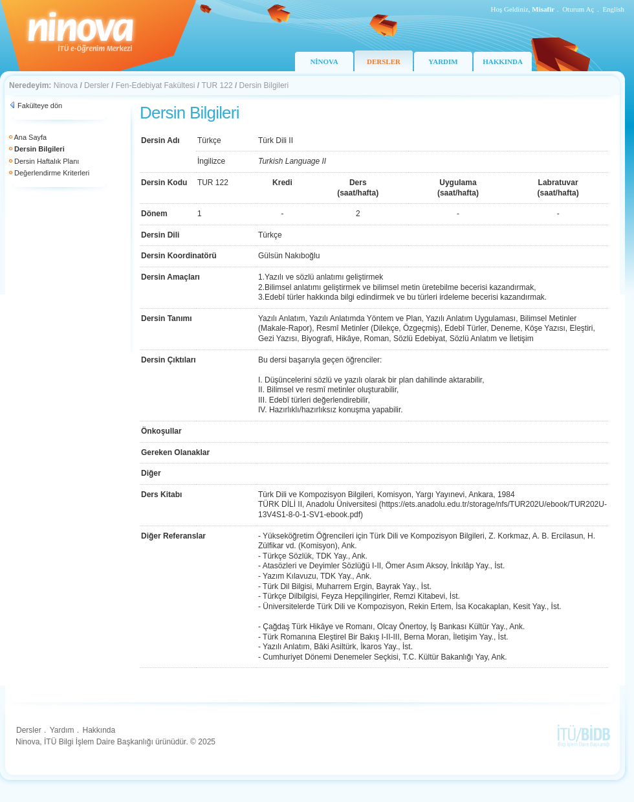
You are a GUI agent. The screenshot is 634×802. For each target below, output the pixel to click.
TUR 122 (217, 85)
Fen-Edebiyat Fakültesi (155, 85)
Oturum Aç (578, 9)
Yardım (62, 730)
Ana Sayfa (30, 137)
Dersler (96, 85)
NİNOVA (324, 61)
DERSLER (383, 61)
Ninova (66, 85)
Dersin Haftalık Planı (46, 161)
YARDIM (442, 61)
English (613, 9)
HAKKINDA (503, 61)
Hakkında (98, 730)
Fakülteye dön (39, 105)
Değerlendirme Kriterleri (51, 173)
